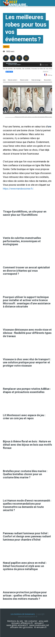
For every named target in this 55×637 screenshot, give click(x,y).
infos (6, 46)
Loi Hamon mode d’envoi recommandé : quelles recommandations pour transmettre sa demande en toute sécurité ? (27, 505)
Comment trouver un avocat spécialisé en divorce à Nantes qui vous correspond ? (26, 270)
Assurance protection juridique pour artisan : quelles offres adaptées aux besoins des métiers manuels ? (25, 595)
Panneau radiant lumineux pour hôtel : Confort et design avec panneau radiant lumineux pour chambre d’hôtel (27, 536)
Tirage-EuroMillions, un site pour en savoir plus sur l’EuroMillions (24, 213)
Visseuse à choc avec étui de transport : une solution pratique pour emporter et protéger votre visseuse (27, 362)
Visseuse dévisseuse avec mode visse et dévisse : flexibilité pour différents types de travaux (27, 333)
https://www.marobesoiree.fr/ (18, 188)
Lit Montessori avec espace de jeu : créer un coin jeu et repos (24, 417)
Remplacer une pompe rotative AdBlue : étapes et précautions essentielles (27, 390)
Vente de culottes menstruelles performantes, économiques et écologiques (22, 241)
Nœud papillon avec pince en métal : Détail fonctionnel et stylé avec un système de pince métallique (25, 566)
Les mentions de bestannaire (23, 614)
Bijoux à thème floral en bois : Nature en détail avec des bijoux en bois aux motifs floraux (27, 444)
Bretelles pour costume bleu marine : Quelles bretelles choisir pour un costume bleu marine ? (25, 474)
